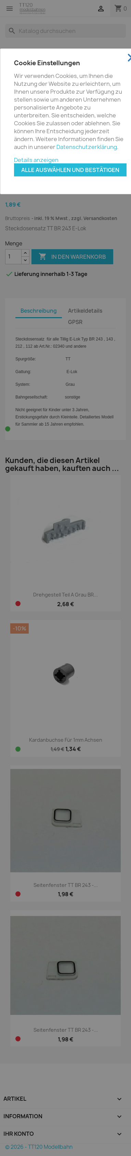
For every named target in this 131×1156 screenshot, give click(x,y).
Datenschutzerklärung (86, 147)
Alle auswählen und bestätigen (70, 170)
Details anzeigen (36, 160)
